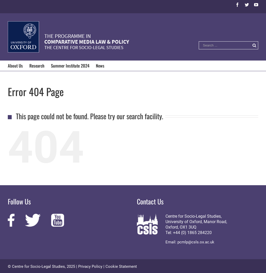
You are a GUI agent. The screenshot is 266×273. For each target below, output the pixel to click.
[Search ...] (224, 45)
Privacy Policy (90, 266)
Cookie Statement (121, 266)
